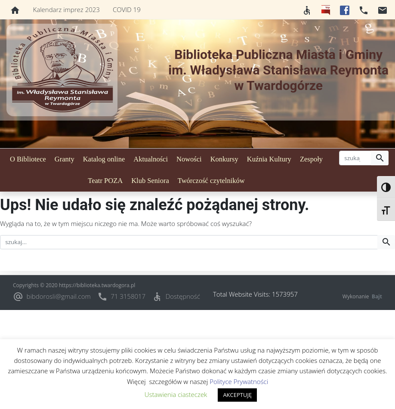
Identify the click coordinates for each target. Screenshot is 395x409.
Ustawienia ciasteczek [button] (176, 394)
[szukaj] (355, 158)
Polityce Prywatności (239, 381)
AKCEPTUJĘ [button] (237, 395)
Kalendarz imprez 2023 (66, 9)
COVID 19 (127, 9)
